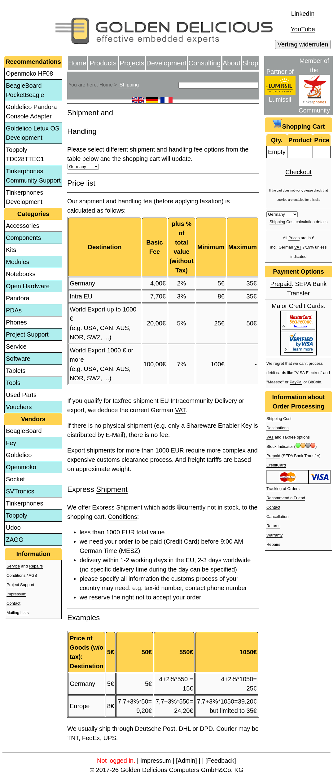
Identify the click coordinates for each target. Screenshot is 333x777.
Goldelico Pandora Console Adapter (31, 112)
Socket (15, 479)
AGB (33, 575)
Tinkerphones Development (24, 197)
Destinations (277, 428)
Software (18, 358)
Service (16, 346)
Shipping (129, 84)
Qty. (277, 140)
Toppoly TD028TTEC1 (25, 154)
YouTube (303, 29)
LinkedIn (303, 13)
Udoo (13, 527)
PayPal (296, 382)
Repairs (36, 566)
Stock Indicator (279, 446)
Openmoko (21, 467)
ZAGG (15, 539)
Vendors (33, 419)
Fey (11, 442)
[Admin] (186, 760)
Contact (13, 603)
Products (103, 63)
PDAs (14, 310)
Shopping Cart (303, 126)
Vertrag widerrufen (303, 44)
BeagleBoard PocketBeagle (25, 90)
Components (23, 237)
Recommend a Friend (285, 498)
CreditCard (276, 465)
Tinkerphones (24, 503)
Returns (273, 525)
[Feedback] (220, 760)
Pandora (17, 298)
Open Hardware (28, 286)
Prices (294, 238)
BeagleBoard (24, 430)
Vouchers (19, 407)
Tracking (274, 488)
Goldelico (19, 455)
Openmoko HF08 (29, 73)
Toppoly (16, 515)
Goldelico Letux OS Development (32, 133)
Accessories (22, 225)
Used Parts (21, 394)
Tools (13, 382)
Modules (17, 261)
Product (300, 140)
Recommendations (33, 61)
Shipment (83, 112)
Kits (11, 249)
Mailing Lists (18, 612)
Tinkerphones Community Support (33, 176)
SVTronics (20, 491)
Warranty (274, 535)
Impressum (16, 594)
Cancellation (277, 516)
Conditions (16, 575)
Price (321, 140)
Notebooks (21, 274)
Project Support (27, 334)
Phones (16, 322)
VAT (180, 410)
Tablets (15, 370)
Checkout (298, 172)
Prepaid (281, 283)
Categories (33, 213)
